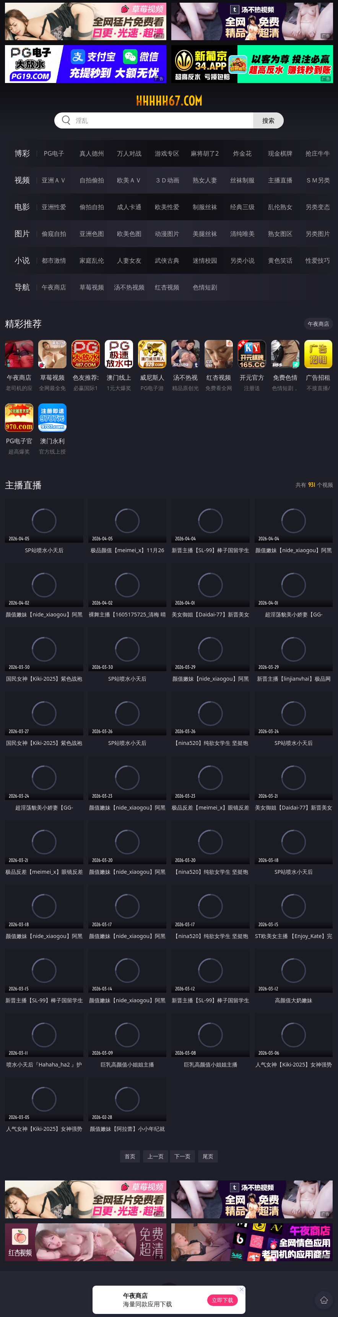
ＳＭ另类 (318, 180)
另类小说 (242, 260)
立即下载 (222, 1300)
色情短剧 (205, 287)
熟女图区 (280, 233)
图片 (22, 233)
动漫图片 (167, 233)
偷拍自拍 (92, 207)
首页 (130, 1156)
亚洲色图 (92, 233)
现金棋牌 (280, 153)
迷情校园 (205, 260)
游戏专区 (167, 153)
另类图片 (318, 233)
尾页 (208, 1156)
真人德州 (92, 153)
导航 (22, 287)
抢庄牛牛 (318, 153)
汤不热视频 (129, 287)
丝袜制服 (242, 180)
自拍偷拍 (92, 180)
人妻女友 (129, 260)
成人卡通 (129, 207)
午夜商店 (54, 287)
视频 (22, 180)
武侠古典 (167, 260)
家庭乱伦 (92, 260)
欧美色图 (129, 233)
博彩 (22, 153)
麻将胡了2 (205, 153)
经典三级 (242, 207)
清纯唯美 (242, 233)
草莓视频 (92, 287)
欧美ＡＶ (129, 180)
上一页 (156, 1156)
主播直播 (280, 180)
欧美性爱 (167, 207)
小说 (22, 260)
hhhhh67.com (169, 101)
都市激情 (54, 260)
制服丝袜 (205, 207)
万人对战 (129, 153)
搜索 (268, 120)
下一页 (182, 1156)
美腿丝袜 (205, 233)
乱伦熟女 (280, 207)
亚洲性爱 (54, 207)
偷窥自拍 (54, 233)
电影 (22, 207)
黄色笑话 (280, 260)
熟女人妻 (205, 180)
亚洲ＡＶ (54, 180)
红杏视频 (167, 287)
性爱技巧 (318, 260)
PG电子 (54, 153)
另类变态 (318, 207)
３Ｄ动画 (167, 180)
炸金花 (242, 153)
